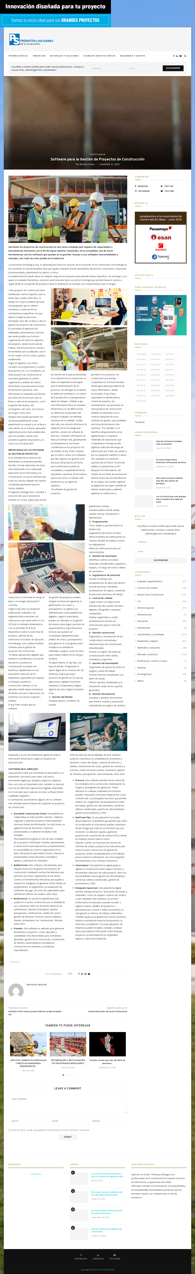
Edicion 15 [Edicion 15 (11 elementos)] (169, 359)
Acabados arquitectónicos (99, 56)
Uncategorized (161, 674)
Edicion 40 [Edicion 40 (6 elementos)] (169, 390)
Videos (161, 680)
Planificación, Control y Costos (161, 660)
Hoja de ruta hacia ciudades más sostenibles (169, 442)
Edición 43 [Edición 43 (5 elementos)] (169, 396)
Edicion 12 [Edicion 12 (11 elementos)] (141, 359)
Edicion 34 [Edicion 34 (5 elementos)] (169, 385)
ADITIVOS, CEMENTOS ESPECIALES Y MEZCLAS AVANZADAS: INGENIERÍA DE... (28, 1063)
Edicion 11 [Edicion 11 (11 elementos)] (170, 354)
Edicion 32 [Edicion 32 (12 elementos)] (155, 385)
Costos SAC (109, 1269)
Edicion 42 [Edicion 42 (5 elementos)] (141, 396)
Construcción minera (161, 587)
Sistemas (161, 667)
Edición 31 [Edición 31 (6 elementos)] (155, 396)
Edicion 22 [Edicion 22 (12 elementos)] (141, 375)
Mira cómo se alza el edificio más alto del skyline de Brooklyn (169, 481)
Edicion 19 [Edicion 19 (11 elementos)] (141, 369)
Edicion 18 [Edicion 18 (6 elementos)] (169, 364)
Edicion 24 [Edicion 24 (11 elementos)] (169, 375)
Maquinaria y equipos (132, 56)
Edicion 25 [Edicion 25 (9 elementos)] (141, 380)
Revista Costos (87, 164)
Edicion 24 (14, 962)
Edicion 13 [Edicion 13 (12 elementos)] (155, 359)
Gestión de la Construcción (161, 594)
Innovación (39, 56)
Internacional (161, 627)
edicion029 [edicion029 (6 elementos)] (141, 354)
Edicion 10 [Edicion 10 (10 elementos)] (156, 354)
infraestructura (161, 614)
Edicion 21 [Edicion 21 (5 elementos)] (169, 369)
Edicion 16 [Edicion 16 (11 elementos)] (141, 364)
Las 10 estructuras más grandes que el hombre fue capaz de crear (171, 499)
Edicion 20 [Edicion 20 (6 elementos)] (155, 369)
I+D (161, 601)
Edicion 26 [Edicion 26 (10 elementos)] (155, 380)
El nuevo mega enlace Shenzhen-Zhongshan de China (171, 461)
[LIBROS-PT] (161, 296)
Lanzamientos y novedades (161, 634)
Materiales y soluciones (64, 56)
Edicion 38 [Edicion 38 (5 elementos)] (155, 390)
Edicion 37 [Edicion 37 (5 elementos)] (141, 390)
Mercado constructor (161, 654)
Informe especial (18, 56)
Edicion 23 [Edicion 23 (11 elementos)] (155, 375)
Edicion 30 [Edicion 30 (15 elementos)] (141, 385)
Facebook (140, 422)
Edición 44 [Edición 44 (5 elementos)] (141, 401)
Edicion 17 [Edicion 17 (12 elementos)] (155, 364)
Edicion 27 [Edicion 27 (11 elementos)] (169, 380)
